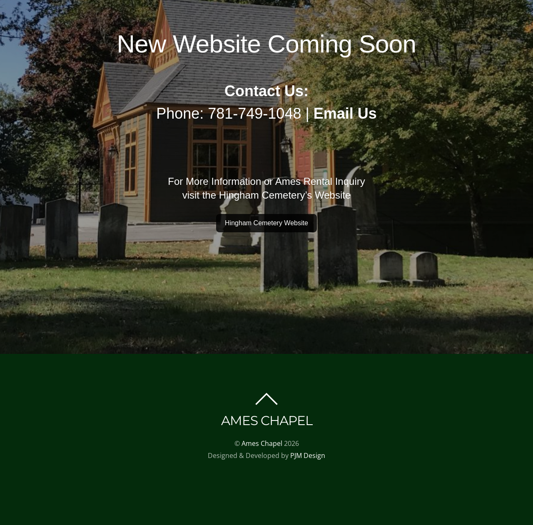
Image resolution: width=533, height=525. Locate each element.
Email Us (345, 113)
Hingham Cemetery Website (266, 222)
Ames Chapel (262, 443)
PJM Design (307, 455)
